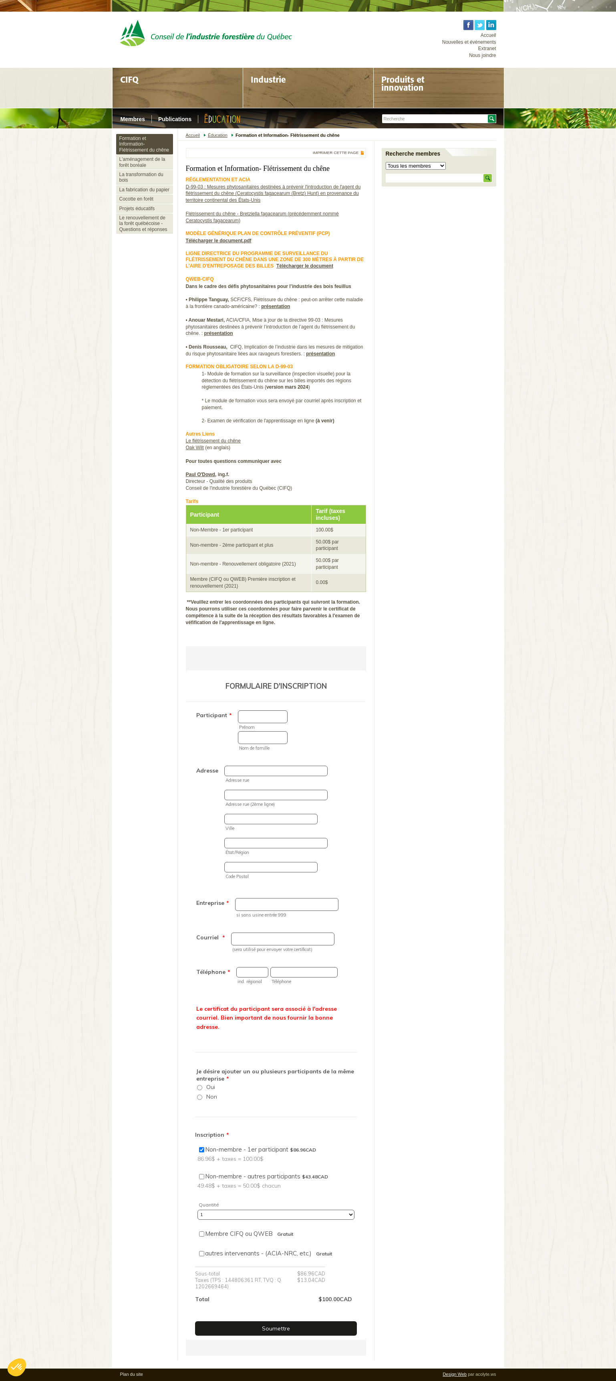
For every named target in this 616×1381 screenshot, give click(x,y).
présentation (275, 306)
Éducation (217, 135)
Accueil (488, 35)
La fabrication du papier (144, 190)
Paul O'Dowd (200, 474)
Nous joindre (482, 55)
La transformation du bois (141, 177)
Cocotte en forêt (136, 199)
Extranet (487, 48)
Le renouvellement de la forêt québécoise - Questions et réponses (143, 223)
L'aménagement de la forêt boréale (142, 162)
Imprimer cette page (336, 153)
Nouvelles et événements (469, 42)
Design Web (455, 1374)
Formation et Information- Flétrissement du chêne (144, 144)
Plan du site (131, 1374)
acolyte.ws (485, 1374)
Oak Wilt (195, 447)
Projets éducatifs (137, 208)
